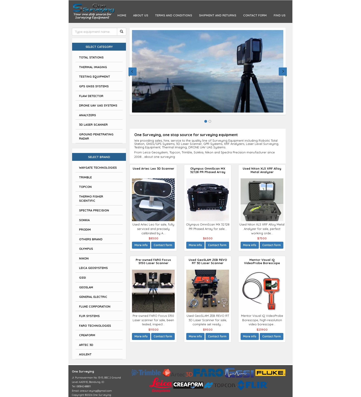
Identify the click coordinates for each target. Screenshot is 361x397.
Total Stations (91, 57)
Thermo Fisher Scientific (91, 199)
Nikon (84, 258)
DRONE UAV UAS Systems (98, 105)
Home (123, 15)
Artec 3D (86, 345)
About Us (140, 15)
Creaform (87, 335)
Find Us (279, 15)
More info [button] (141, 245)
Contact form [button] (163, 245)
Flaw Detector (91, 96)
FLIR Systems (89, 316)
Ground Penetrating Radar (96, 136)
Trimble (85, 177)
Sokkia (84, 220)
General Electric (93, 297)
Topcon (85, 187)
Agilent (85, 354)
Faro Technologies (95, 325)
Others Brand (90, 239)
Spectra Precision (94, 210)
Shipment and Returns (217, 15)
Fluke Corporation (94, 306)
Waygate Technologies (98, 167)
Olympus (86, 248)
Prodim (85, 229)
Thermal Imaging (93, 67)
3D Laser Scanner (93, 124)
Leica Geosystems (93, 268)
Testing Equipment (94, 76)
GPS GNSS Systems (94, 86)
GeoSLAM (86, 287)
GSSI (82, 277)
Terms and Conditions (173, 15)
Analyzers (87, 115)
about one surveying (159, 157)
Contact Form (255, 15)
